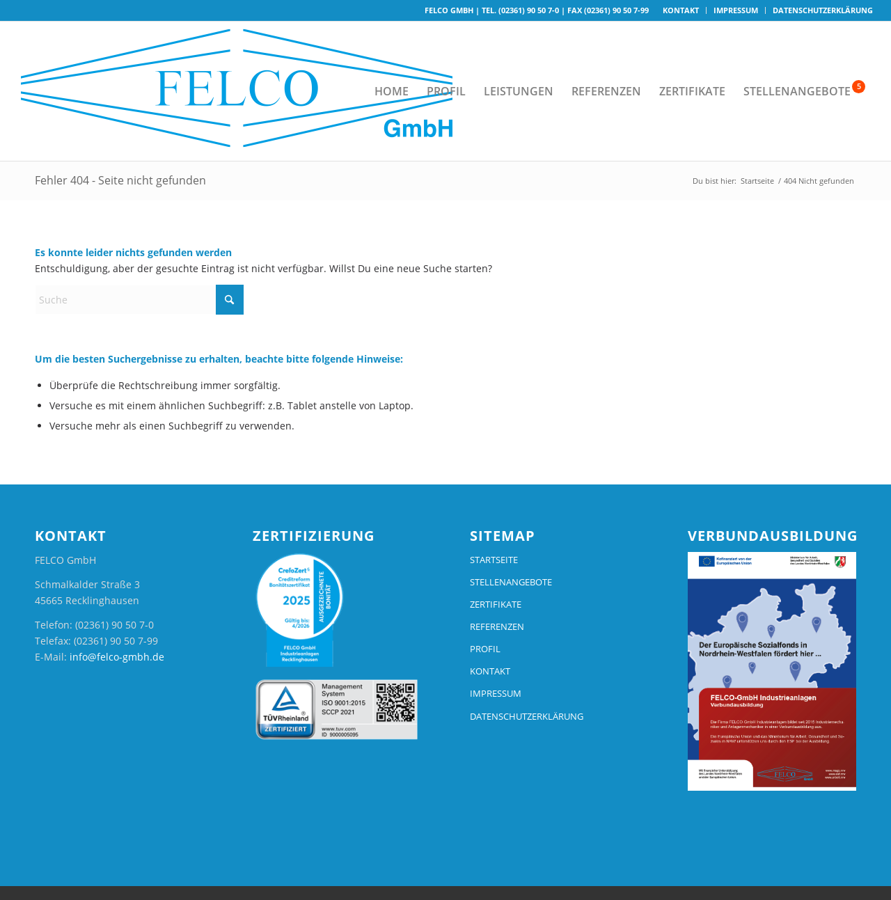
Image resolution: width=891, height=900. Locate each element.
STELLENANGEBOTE (511, 582)
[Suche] (139, 300)
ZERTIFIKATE (495, 604)
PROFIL (485, 648)
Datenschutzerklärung (823, 10)
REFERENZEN (497, 626)
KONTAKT (490, 671)
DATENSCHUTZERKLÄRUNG (526, 716)
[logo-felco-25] (244, 91)
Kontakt (681, 10)
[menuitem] (681, 10)
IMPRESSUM (495, 693)
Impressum (735, 10)
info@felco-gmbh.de (117, 656)
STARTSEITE (494, 559)
